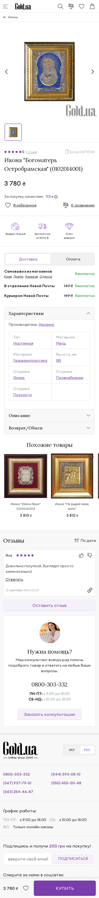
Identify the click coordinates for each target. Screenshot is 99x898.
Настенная (23, 343)
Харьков (31, 276)
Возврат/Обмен (26, 427)
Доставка (28, 259)
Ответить (14, 579)
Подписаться (73, 858)
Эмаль (19, 377)
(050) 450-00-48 (66, 783)
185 (58, 360)
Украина (46, 324)
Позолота (22, 394)
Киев (8, 276)
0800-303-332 (49, 684)
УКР (71, 750)
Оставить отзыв (49, 605)
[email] (29, 858)
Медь (61, 343)
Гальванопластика (30, 360)
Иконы (13, 17)
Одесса (46, 276)
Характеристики (26, 313)
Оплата (73, 259)
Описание (19, 415)
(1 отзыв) (31, 152)
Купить (65, 888)
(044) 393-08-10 (66, 774)
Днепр (18, 276)
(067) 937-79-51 (17, 783)
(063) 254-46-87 (18, 791)
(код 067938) (82, 151)
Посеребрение (69, 377)
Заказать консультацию (49, 714)
